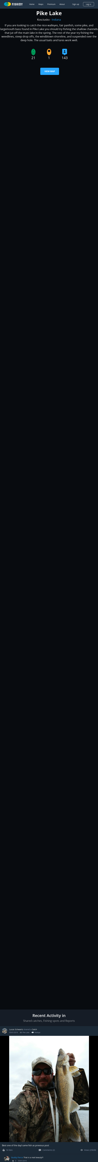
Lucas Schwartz (16, 1029)
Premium (51, 4)
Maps (40, 4)
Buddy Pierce (17, 1157)
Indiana (56, 19)
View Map (49, 71)
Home (31, 4)
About (62, 4)
